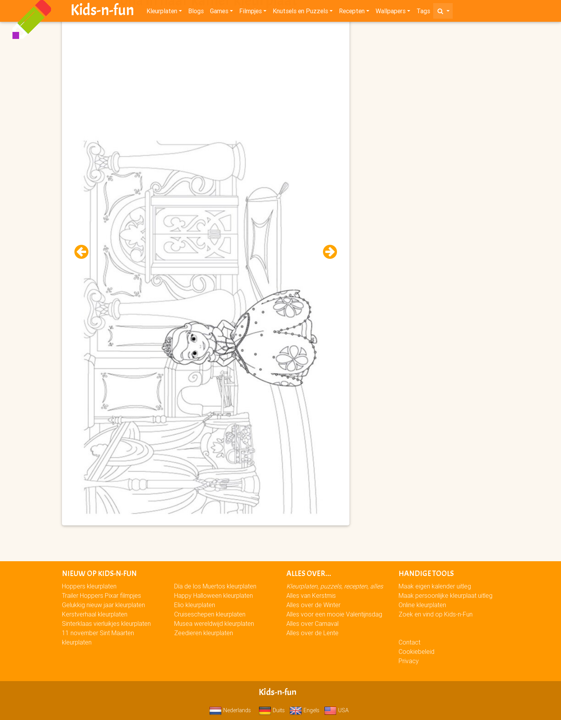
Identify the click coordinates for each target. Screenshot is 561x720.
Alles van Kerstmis (311, 595)
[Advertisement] (206, 78)
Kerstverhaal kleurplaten (94, 614)
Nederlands (230, 710)
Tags (423, 12)
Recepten (352, 12)
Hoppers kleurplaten (89, 586)
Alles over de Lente (312, 633)
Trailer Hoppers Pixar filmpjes (101, 595)
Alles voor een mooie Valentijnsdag (334, 614)
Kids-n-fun (102, 12)
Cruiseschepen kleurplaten (209, 614)
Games (219, 12)
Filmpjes (250, 12)
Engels (304, 710)
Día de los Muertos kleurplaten (215, 586)
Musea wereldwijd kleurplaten (214, 623)
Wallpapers (391, 12)
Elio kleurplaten (194, 605)
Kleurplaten (161, 12)
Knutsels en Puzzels (300, 12)
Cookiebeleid (416, 651)
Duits (272, 710)
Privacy (409, 661)
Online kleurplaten (422, 605)
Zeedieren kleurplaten (203, 633)
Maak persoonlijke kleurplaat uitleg (445, 595)
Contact (409, 642)
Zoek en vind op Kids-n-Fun (436, 614)
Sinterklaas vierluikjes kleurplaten (106, 623)
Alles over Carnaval (312, 623)
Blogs (196, 12)
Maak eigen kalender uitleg (435, 586)
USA (336, 710)
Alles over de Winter (313, 605)
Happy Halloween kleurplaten (213, 595)
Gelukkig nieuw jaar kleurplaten (103, 605)
